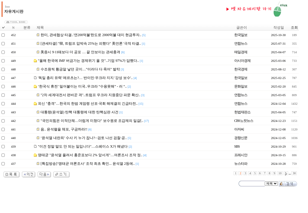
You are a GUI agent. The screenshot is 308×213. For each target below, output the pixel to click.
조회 (294, 27)
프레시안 (240, 155)
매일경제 (240, 52)
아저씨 (239, 129)
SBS (237, 146)
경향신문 (240, 138)
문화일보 (240, 86)
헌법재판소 (242, 112)
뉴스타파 (240, 164)
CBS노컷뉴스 (243, 121)
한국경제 (240, 69)
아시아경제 (242, 61)
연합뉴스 (240, 43)
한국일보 (240, 35)
